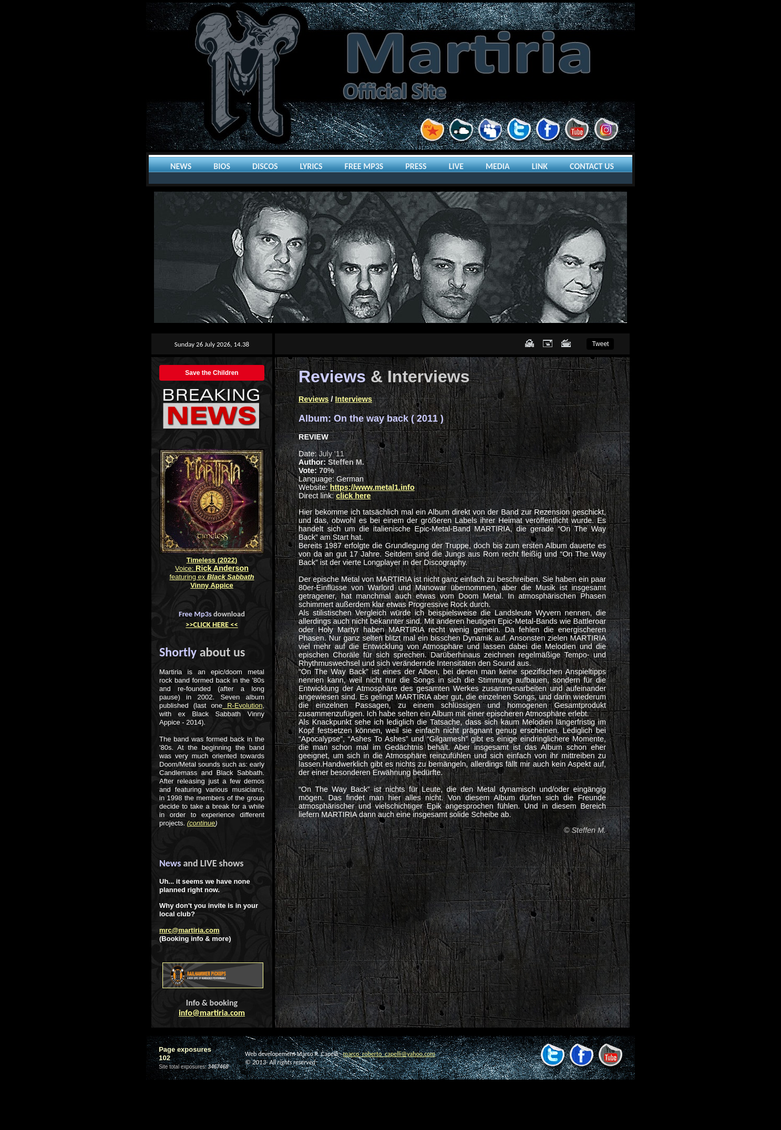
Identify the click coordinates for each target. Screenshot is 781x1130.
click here (353, 495)
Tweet (600, 344)
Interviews (353, 399)
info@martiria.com (212, 1013)
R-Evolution (242, 705)
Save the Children (211, 372)
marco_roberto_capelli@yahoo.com (389, 1054)
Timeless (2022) (212, 560)
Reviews (314, 399)
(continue (201, 823)
